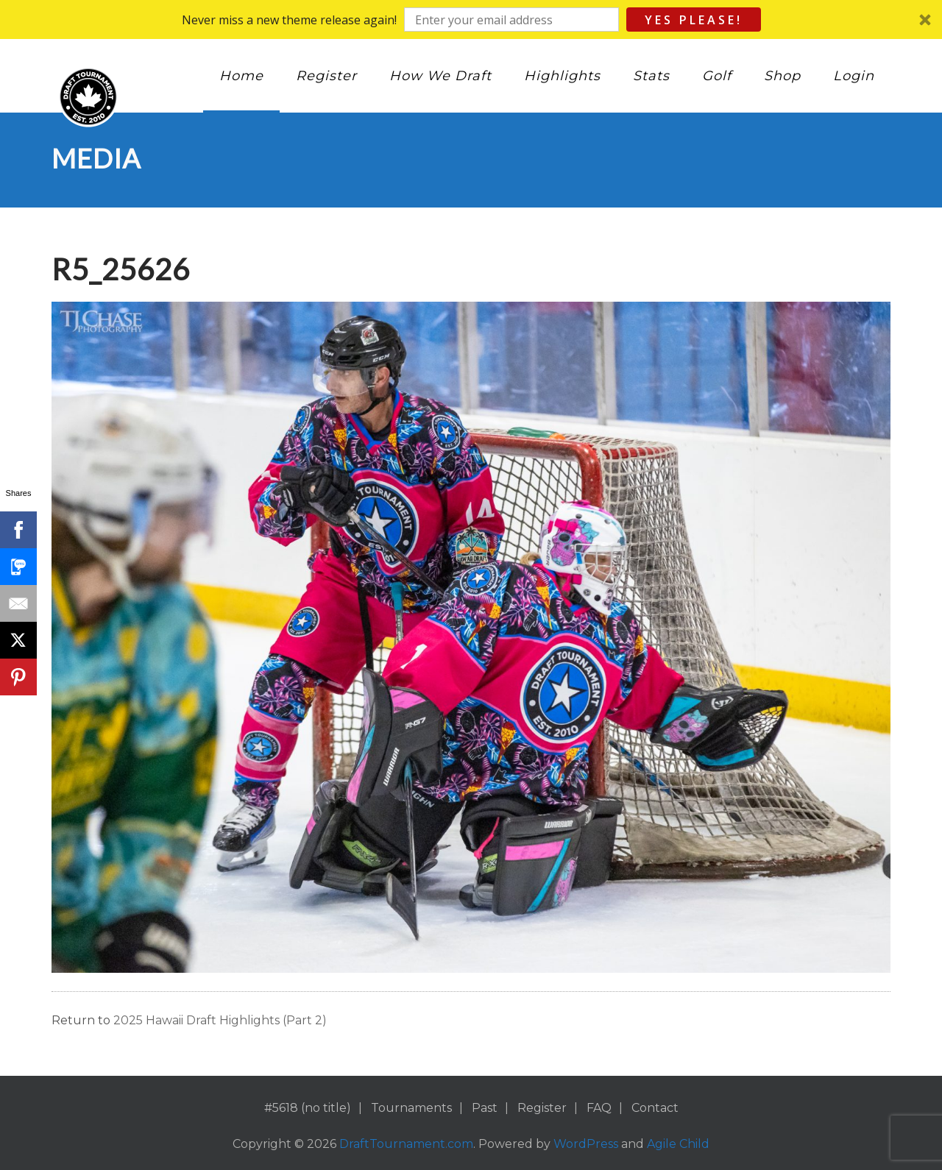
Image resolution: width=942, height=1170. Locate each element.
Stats (651, 76)
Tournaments (411, 1108)
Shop (782, 76)
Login (853, 76)
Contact (655, 1108)
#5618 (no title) (307, 1108)
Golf (717, 76)
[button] (471, 19)
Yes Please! (694, 20)
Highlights (562, 76)
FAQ (599, 1108)
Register (326, 76)
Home (241, 76)
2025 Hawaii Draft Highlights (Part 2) (220, 1020)
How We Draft (440, 76)
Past (484, 1108)
